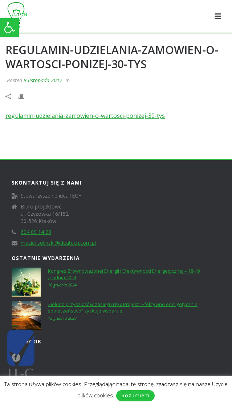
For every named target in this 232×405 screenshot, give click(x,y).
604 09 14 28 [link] (36, 232)
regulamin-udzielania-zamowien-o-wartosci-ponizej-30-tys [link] (85, 116)
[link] (9, 27)
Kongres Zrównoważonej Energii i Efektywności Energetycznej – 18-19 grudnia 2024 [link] (124, 274)
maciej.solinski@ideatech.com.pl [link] (58, 243)
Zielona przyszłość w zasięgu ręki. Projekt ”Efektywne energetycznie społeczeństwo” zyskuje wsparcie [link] (123, 307)
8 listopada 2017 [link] (43, 80)
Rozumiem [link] (135, 395)
